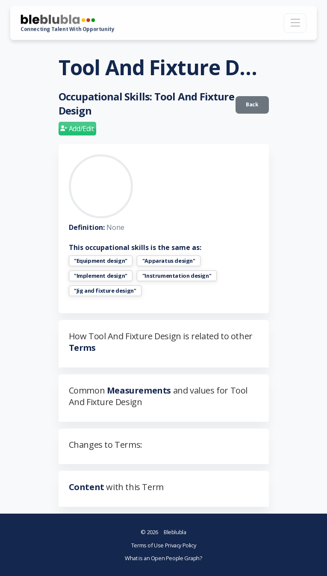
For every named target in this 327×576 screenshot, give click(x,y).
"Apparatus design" (168, 261)
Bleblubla (163, 532)
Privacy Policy (180, 545)
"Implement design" (100, 276)
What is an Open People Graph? (163, 558)
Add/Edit (77, 128)
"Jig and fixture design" (105, 291)
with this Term (116, 487)
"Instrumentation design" (176, 276)
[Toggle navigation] (295, 22)
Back (252, 104)
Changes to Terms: (105, 444)
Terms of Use (148, 545)
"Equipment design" (100, 261)
